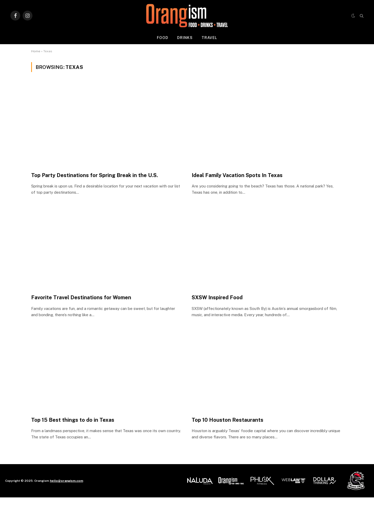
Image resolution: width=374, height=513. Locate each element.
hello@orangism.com (66, 481)
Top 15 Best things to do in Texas (72, 420)
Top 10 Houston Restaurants (227, 420)
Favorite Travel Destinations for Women (81, 297)
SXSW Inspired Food (217, 297)
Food (162, 38)
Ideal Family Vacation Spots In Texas (237, 175)
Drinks (185, 38)
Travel (209, 38)
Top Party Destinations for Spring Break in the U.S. (94, 175)
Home (35, 51)
